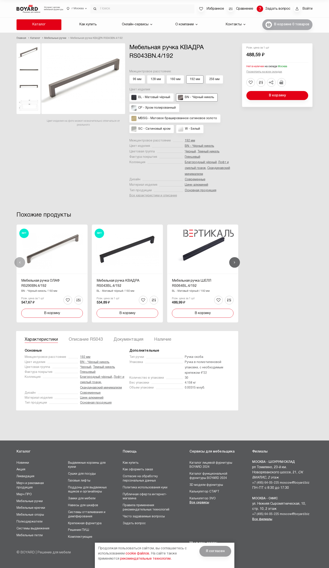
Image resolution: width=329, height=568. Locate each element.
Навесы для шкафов (83, 505)
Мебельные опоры (30, 514)
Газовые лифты (79, 480)
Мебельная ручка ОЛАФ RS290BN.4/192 (40, 283)
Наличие (162, 340)
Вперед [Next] (234, 262)
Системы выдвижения (33, 528)
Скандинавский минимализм (101, 387)
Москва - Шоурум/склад (273, 462)
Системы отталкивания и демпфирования (86, 514)
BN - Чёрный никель (199, 146)
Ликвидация (25, 476)
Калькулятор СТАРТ (204, 491)
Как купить (88, 24)
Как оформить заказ (138, 469)
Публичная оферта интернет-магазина (145, 496)
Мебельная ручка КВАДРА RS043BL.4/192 (118, 283)
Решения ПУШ (78, 530)
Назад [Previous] (19, 262)
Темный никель (208, 151)
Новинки (23, 463)
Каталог (38, 24)
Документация (128, 340)
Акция (21, 469)
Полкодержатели (29, 521)
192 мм (190, 140)
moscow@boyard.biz (294, 482)
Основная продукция (200, 190)
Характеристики (41, 340)
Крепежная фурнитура (85, 523)
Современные (195, 179)
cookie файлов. (138, 553)
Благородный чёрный (201, 162)
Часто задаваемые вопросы (144, 516)
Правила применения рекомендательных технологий (146, 507)
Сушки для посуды (82, 473)
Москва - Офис (265, 498)
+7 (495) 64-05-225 (265, 482)
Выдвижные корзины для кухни (87, 465)
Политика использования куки (145, 487)
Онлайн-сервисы (137, 24)
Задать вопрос (134, 523)
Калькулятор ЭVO (203, 498)
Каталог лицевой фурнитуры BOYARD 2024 (211, 465)
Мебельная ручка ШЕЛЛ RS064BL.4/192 (191, 283)
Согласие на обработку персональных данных (140, 478)
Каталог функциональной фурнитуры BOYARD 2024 (208, 476)
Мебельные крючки (31, 508)
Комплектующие (80, 537)
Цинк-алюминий (196, 185)
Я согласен (215, 551)
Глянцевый (192, 157)
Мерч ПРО (24, 494)
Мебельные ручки (30, 501)
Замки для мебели (82, 498)
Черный (190, 151)
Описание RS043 (86, 340)
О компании (186, 24)
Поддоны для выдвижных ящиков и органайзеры (87, 489)
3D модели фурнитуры (206, 485)
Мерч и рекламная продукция (30, 485)
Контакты (236, 24)
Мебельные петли (30, 535)
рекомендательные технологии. (145, 558)
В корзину (277, 95)
